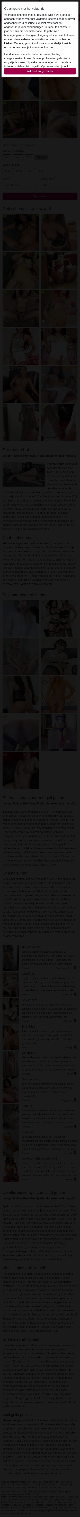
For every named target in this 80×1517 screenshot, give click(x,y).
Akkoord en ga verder (40, 71)
